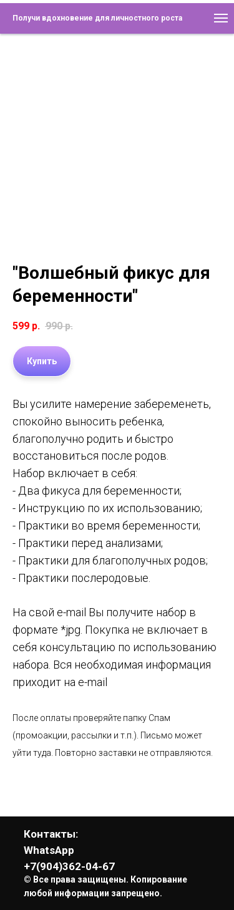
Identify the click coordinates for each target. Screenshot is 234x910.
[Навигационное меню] (221, 18)
